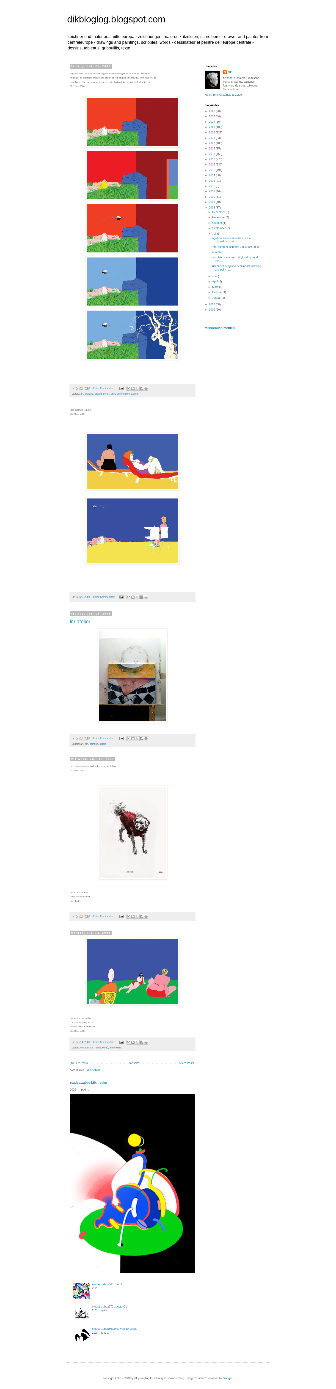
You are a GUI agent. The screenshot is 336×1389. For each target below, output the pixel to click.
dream (98, 393)
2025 (212, 116)
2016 (212, 164)
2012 (212, 186)
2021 (212, 138)
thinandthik (115, 1047)
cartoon (84, 1047)
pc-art (106, 393)
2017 (212, 159)
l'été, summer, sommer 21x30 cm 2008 (235, 247)
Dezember (219, 212)
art (81, 393)
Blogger (227, 1378)
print (113, 393)
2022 (212, 132)
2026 (212, 111)
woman (135, 393)
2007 (212, 304)
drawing (89, 393)
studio (102, 743)
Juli (214, 233)
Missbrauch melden (220, 328)
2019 (212, 148)
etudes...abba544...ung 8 (107, 1284)
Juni (215, 276)
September (219, 228)
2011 (212, 191)
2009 (212, 202)
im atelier (80, 621)
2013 (212, 180)
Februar (217, 292)
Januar (216, 297)
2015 (212, 170)
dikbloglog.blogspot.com (116, 19)
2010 (212, 196)
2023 (212, 127)
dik (229, 72)
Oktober (217, 223)
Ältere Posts (186, 1063)
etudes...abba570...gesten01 (109, 1306)
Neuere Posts (79, 1063)
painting (93, 743)
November (219, 217)
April (215, 281)
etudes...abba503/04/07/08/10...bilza (114, 1328)
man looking (101, 1047)
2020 (212, 143)
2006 (212, 309)
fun (86, 743)
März (215, 287)
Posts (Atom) (93, 1069)
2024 (212, 121)
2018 (212, 154)
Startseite (133, 1063)
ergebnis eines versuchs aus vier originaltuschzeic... (232, 240)
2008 (212, 207)
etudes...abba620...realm (88, 1082)
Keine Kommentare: (104, 388)
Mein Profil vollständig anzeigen (224, 94)
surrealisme (123, 393)
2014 (212, 175)
